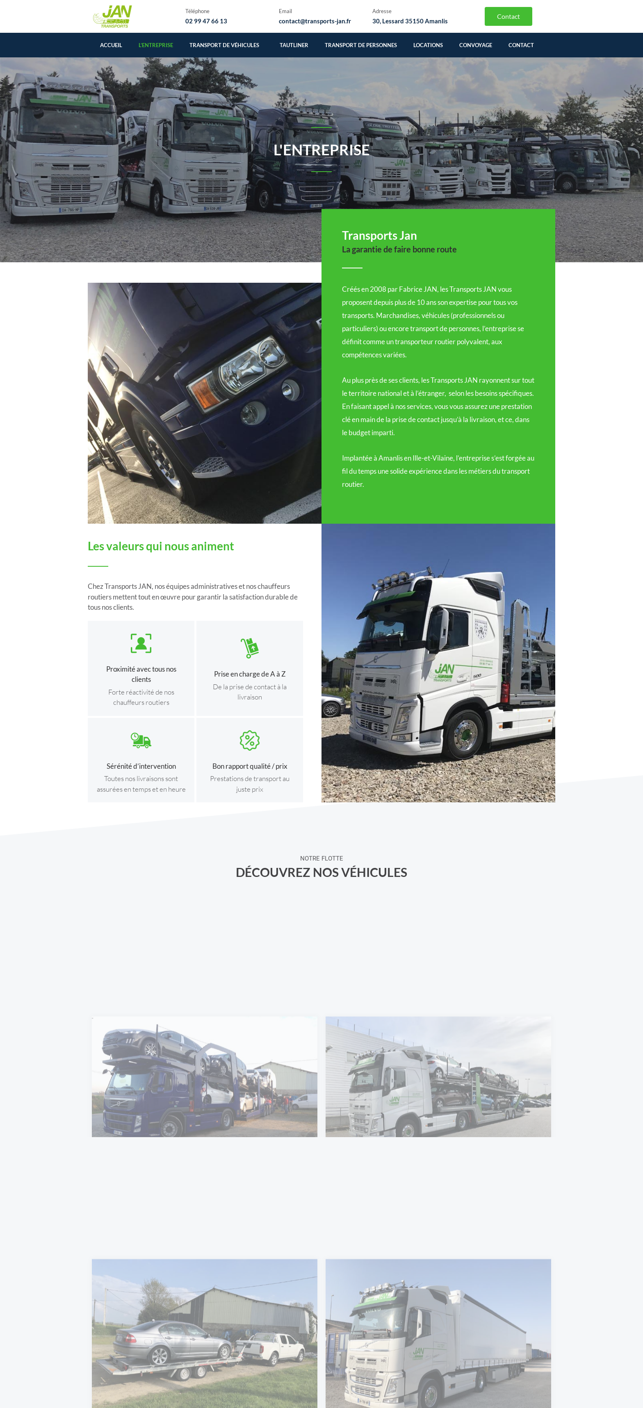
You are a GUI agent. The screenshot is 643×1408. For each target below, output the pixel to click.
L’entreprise (156, 45)
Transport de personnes (361, 45)
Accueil (111, 45)
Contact (521, 45)
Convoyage (475, 45)
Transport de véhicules (226, 45)
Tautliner (294, 45)
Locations (428, 45)
